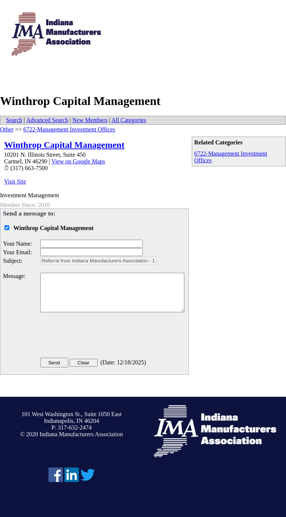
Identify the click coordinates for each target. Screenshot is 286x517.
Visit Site (15, 181)
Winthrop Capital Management (64, 145)
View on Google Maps (78, 161)
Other (6, 129)
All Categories (128, 120)
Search (14, 120)
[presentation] (96, 336)
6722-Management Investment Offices (69, 129)
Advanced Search (47, 120)
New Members (90, 120)
